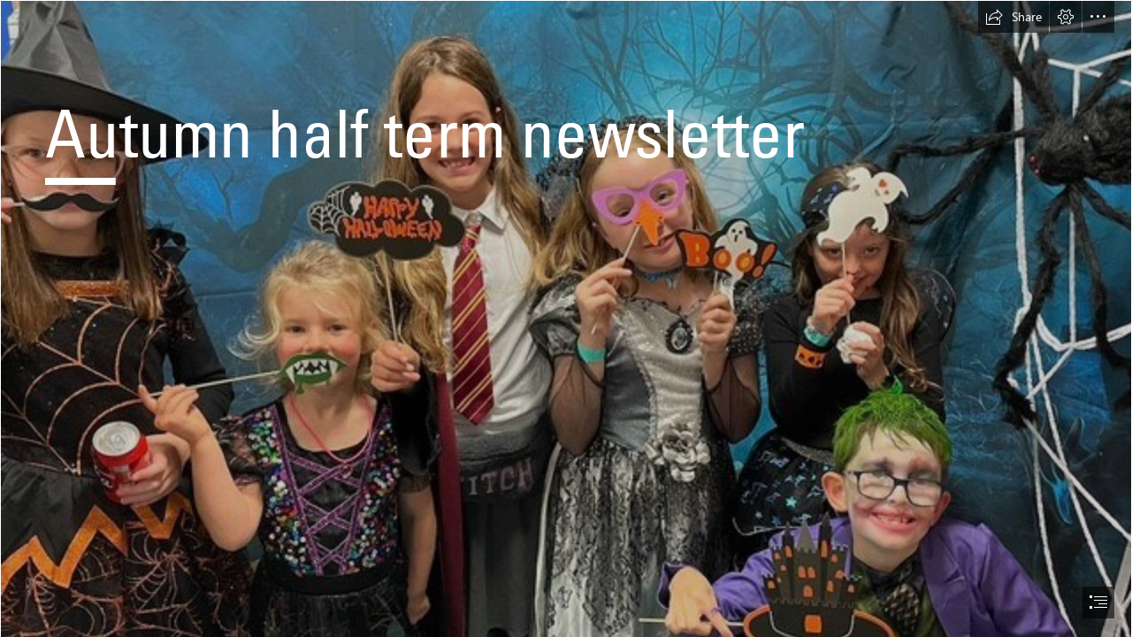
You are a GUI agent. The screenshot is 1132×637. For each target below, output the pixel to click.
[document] (566, 318)
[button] (1013, 17)
